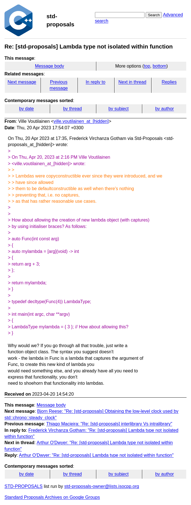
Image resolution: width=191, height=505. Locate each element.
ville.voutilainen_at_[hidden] (81, 121)
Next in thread (132, 82)
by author (164, 108)
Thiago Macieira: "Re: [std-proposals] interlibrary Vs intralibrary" (109, 423)
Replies (169, 82)
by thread (72, 108)
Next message (22, 82)
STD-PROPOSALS (23, 486)
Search (154, 15)
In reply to (95, 82)
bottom (159, 66)
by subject (118, 108)
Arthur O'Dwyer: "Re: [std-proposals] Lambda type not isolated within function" (96, 455)
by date (26, 108)
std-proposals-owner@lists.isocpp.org (101, 486)
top (147, 66)
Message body (49, 66)
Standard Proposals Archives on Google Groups (52, 497)
